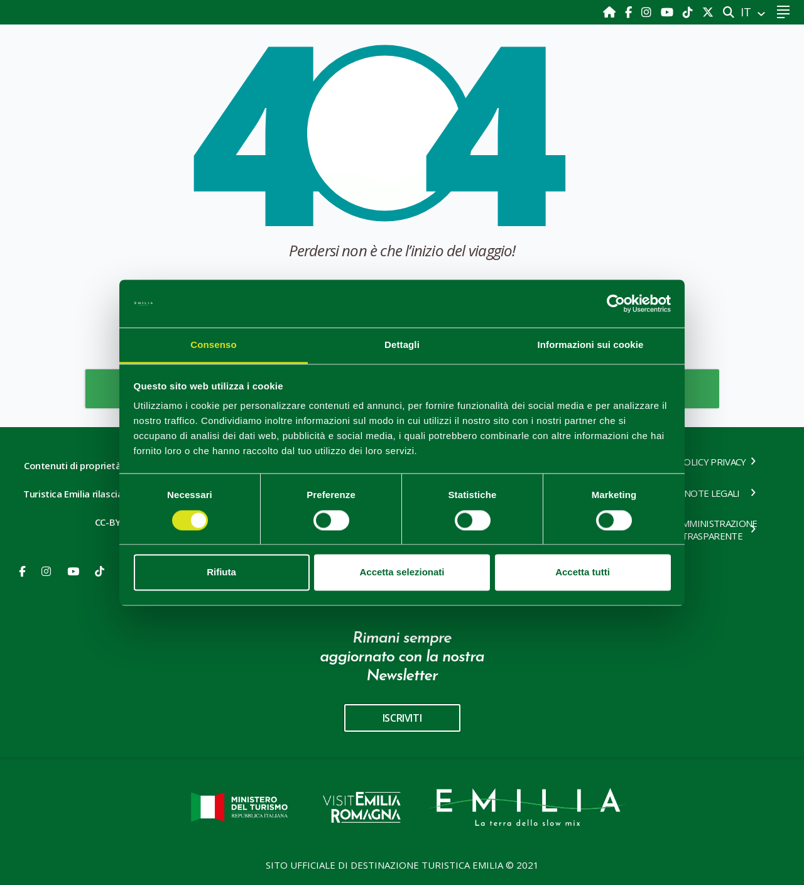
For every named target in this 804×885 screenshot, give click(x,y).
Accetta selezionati (401, 572)
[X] (708, 11)
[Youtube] (668, 11)
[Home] (611, 11)
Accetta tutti (582, 572)
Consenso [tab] (213, 345)
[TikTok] (689, 11)
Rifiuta (221, 572)
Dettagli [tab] (402, 345)
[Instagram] (648, 11)
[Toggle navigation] (783, 12)
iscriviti (402, 718)
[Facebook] (630, 11)
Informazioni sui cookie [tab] (591, 345)
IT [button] (747, 11)
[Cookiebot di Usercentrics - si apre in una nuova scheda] (616, 303)
